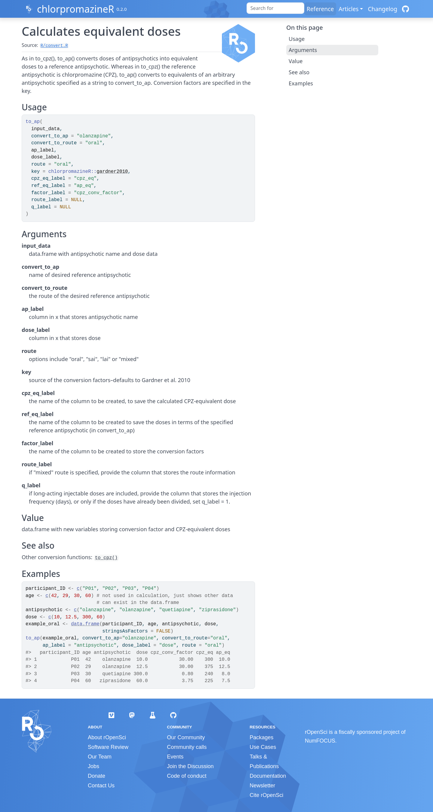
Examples (301, 83)
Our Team (100, 757)
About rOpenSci (107, 737)
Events (175, 757)
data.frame (85, 624)
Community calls (187, 747)
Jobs (93, 766)
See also (299, 72)
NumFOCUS (320, 741)
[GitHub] (405, 8)
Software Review (108, 747)
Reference (320, 9)
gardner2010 (112, 171)
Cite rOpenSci (266, 795)
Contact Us (101, 786)
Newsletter (262, 786)
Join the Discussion (190, 766)
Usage (297, 38)
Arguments (303, 50)
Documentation (268, 776)
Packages (261, 737)
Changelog (382, 9)
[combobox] (275, 8)
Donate (96, 776)
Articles (348, 9)
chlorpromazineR (75, 9)
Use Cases (263, 747)
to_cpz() (106, 558)
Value (295, 61)
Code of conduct (186, 776)
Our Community (186, 737)
